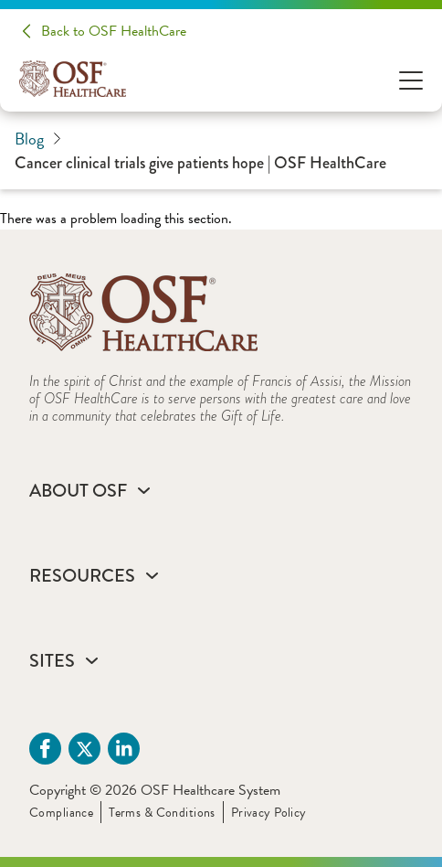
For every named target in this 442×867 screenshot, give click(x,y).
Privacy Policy (269, 812)
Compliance (61, 812)
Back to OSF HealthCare (113, 31)
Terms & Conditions (162, 812)
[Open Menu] (411, 79)
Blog (38, 139)
